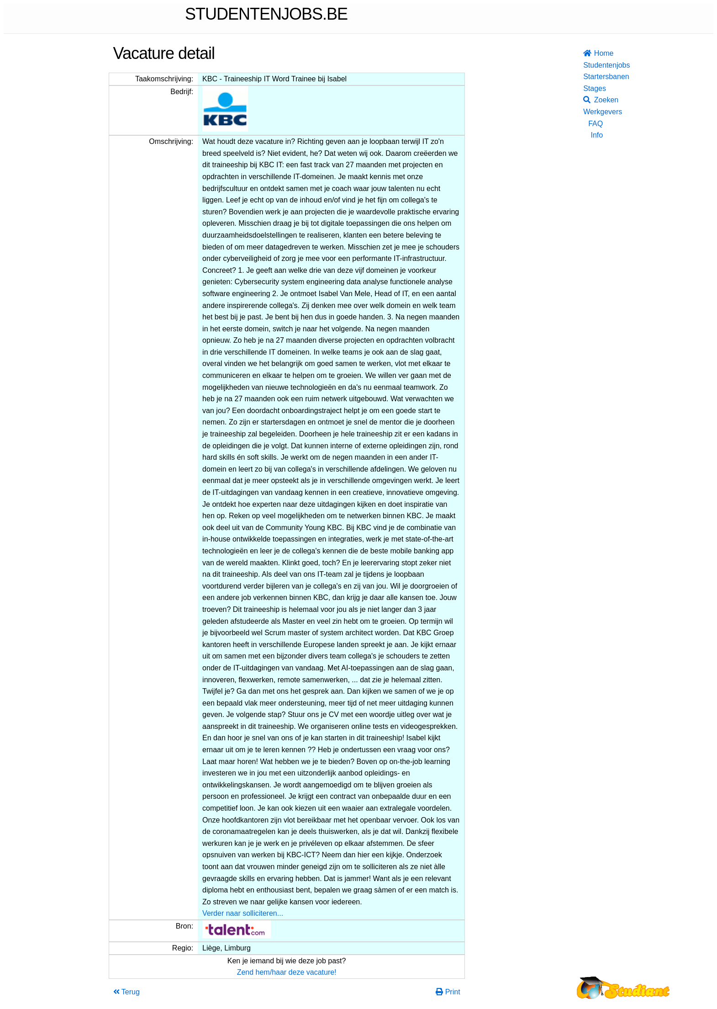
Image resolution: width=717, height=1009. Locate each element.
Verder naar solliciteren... (242, 913)
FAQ (595, 123)
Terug (126, 992)
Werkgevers (593, 112)
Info (596, 135)
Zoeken (593, 100)
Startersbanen (593, 76)
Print (448, 992)
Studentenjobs (593, 65)
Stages (593, 88)
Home (593, 53)
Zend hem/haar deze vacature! (287, 972)
